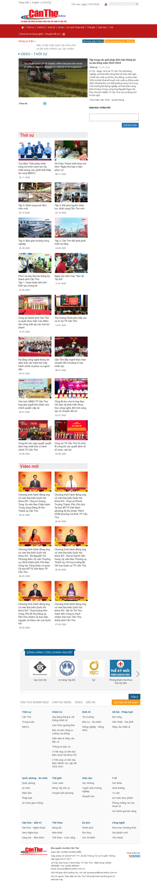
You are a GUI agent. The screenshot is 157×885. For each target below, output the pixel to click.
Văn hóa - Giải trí (32, 822)
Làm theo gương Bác (63, 725)
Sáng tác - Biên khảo (33, 837)
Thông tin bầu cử (61, 746)
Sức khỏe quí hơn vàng (124, 811)
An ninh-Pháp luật (75, 27)
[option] (40, 671)
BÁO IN (90, 702)
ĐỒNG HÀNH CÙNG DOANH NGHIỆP (49, 652)
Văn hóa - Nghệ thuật (33, 827)
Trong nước (28, 721)
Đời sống (117, 716)
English (35, 2)
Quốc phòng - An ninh (34, 778)
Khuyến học (88, 796)
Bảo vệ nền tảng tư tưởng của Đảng (62, 732)
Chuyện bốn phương (62, 792)
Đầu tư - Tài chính (91, 721)
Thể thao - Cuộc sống (63, 837)
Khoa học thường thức (124, 827)
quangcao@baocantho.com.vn (102, 872)
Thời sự (30, 27)
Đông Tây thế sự (61, 787)
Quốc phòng (28, 783)
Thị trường (88, 716)
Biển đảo (27, 792)
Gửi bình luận (130, 125)
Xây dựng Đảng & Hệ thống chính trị (63, 718)
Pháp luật (27, 797)
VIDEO (79, 702)
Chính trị (41, 27)
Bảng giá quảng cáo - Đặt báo (119, 41)
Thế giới (91, 27)
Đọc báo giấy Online (93, 41)
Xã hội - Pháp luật (122, 711)
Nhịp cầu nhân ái (121, 726)
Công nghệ (118, 822)
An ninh (26, 787)
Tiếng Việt (23, 2)
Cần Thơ (26, 716)
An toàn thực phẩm (122, 797)
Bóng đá (56, 827)
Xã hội (61, 27)
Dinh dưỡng (118, 787)
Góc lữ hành (88, 837)
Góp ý (134, 696)
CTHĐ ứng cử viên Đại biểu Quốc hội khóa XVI (64, 753)
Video (24, 54)
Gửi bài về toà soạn (126, 702)
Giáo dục (102, 27)
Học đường (88, 783)
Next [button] (137, 674)
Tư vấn (116, 792)
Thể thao (57, 822)
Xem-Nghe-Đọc (30, 832)
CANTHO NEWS (61, 702)
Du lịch (86, 822)
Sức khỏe (117, 783)
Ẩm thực (86, 832)
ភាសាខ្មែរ (46, 3)
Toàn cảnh (57, 783)
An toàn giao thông (32, 802)
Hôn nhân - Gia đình (122, 721)
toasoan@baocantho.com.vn (71, 868)
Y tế (111, 27)
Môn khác (57, 832)
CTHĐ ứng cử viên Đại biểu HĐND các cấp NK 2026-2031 (64, 763)
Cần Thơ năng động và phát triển (56, 41)
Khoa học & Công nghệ (31, 34)
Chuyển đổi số (52, 34)
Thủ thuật (117, 837)
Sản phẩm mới (120, 832)
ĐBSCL (25, 726)
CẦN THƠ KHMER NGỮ (34, 702)
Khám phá (87, 827)
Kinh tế (51, 27)
